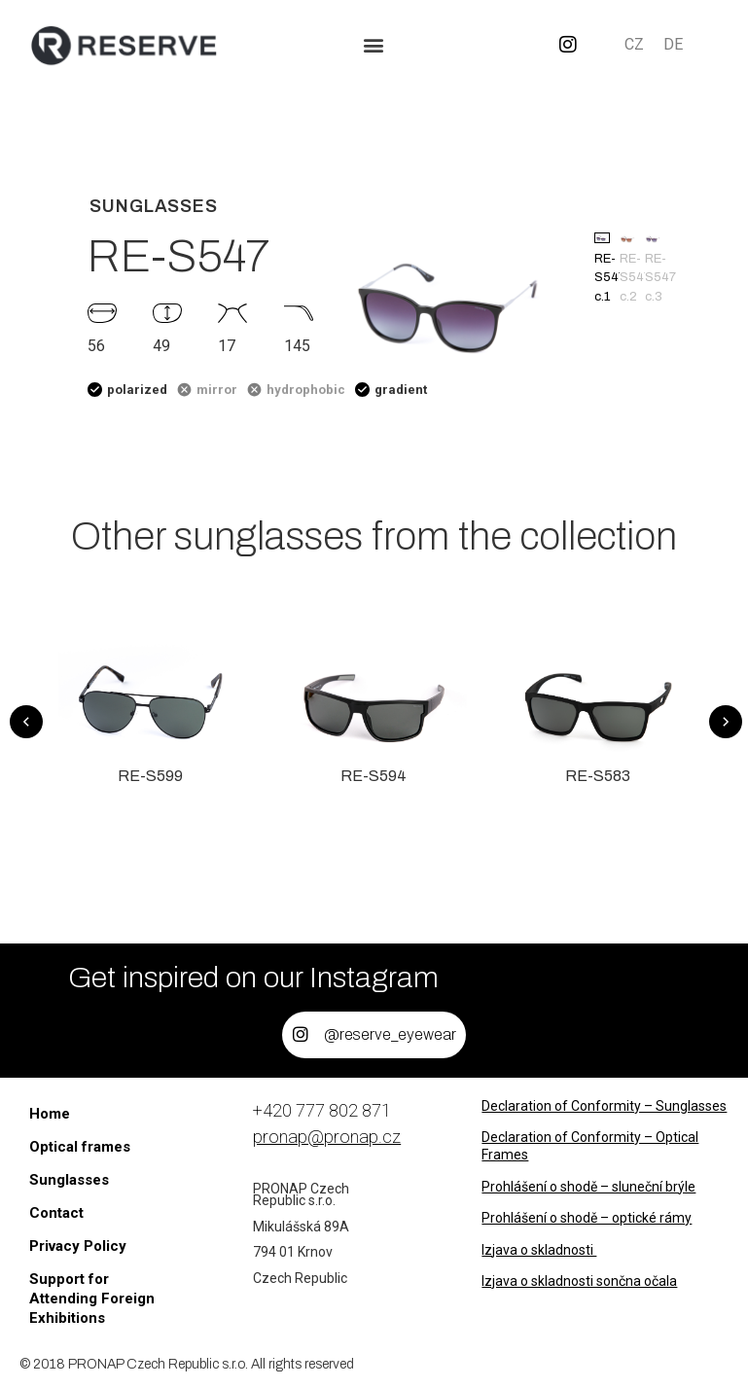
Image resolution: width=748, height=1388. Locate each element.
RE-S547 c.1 (602, 267)
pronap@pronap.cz (327, 1136)
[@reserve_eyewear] (300, 1035)
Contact (56, 1213)
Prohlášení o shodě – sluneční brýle (588, 1186)
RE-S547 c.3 (652, 268)
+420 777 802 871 (322, 1110)
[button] (374, 45)
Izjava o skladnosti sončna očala (579, 1281)
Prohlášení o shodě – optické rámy (586, 1218)
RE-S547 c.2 (627, 268)
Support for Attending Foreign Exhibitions (92, 1298)
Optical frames (79, 1147)
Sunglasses (69, 1180)
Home (49, 1113)
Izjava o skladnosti (538, 1250)
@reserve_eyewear (390, 1034)
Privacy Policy (77, 1246)
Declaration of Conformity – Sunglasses (604, 1106)
